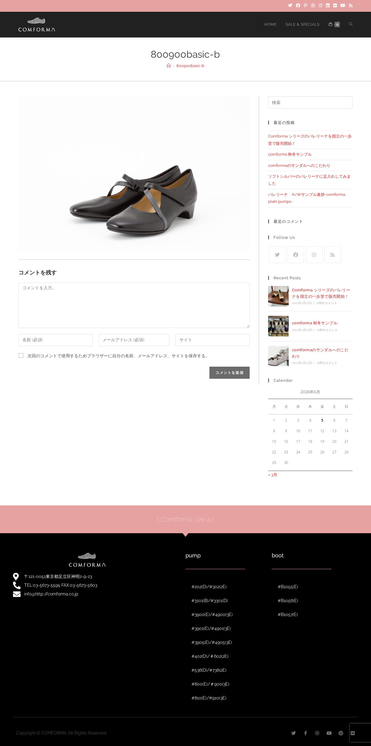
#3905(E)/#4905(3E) (212, 642)
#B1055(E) (288, 586)
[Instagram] (320, 6)
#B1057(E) (288, 614)
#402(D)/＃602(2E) (210, 656)
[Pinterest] (305, 6)
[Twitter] (290, 6)
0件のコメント (327, 303)
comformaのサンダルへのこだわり (299, 165)
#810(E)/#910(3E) (209, 698)
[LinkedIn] (327, 6)
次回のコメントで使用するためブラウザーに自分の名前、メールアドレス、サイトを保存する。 (119, 355)
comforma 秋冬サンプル (290, 154)
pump (193, 555)
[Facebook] (298, 6)
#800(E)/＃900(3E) (210, 684)
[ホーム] (169, 65)
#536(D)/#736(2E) (209, 670)
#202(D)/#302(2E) (209, 586)
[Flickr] (335, 6)
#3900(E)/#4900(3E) (212, 614)
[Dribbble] (313, 6)
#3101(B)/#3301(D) (210, 600)
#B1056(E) (288, 600)
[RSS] (350, 6)
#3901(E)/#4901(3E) (211, 628)
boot (278, 555)
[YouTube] (343, 6)
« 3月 (272, 474)
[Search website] (350, 24)
